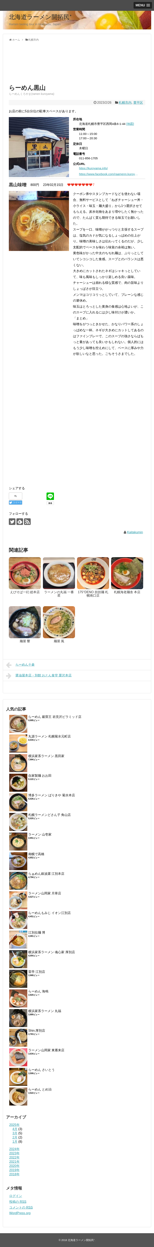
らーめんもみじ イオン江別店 (49, 913)
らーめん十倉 (20, 665)
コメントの (21, 1207)
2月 (14, 1137)
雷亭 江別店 (36, 971)
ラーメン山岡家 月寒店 (44, 893)
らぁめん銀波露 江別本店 (46, 873)
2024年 (14, 1149)
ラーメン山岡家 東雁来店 (46, 1050)
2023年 (14, 1153)
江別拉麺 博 (36, 932)
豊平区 (138, 102)
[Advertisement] (41, 66)
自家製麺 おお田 (40, 775)
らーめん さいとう (41, 1069)
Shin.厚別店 (36, 1030)
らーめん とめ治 (40, 1089)
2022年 (14, 1157)
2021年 (14, 1161)
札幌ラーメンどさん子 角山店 (49, 815)
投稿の (17, 1201)
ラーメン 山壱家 (40, 834)
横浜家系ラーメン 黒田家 (46, 756)
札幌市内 (125, 102)
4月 (14, 1129)
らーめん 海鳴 (38, 991)
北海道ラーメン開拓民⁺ (40, 17)
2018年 (14, 1174)
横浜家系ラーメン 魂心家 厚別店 (51, 952)
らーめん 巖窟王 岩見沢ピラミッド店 (54, 716)
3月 (14, 1133)
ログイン (15, 1196)
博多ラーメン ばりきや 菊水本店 (51, 795)
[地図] (130, 123)
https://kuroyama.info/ (93, 168)
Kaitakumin (135, 532)
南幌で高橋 (36, 854)
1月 (14, 1141)
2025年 (14, 1125)
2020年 (14, 1166)
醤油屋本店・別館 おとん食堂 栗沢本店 (39, 676)
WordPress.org (19, 1213)
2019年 (14, 1170)
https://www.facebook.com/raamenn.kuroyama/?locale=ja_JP (109, 174)
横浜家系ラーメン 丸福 (44, 1011)
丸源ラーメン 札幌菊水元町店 (49, 736)
